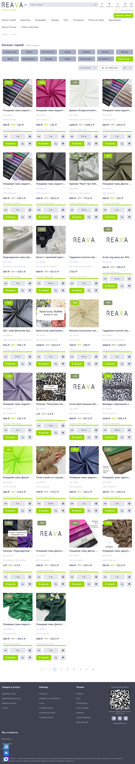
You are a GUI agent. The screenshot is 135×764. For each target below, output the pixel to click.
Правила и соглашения (49, 698)
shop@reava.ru (119, 723)
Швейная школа (9, 703)
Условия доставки (47, 713)
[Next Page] (87, 669)
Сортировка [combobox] (85, 68)
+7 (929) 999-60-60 (126, 10)
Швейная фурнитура (11, 698)
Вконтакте (6, 739)
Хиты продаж (82, 708)
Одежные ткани (9, 694)
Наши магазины (83, 717)
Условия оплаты (46, 717)
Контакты (43, 694)
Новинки (80, 713)
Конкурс (80, 694)
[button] (95, 67)
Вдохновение (82, 722)
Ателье (5, 708)
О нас (41, 703)
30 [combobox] (125, 68)
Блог (78, 698)
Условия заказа (46, 708)
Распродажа (81, 703)
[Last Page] (93, 669)
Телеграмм (7, 744)
